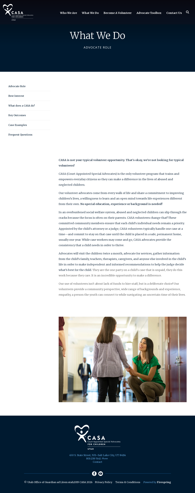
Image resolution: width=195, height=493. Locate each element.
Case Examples (17, 125)
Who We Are (68, 13)
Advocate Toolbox (148, 13)
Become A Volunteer (118, 13)
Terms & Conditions (127, 482)
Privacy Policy (103, 482)
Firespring (164, 482)
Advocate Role (17, 86)
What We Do (90, 13)
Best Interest (16, 95)
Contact (97, 461)
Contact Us (174, 13)
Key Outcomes (17, 115)
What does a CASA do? (21, 105)
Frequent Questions (20, 134)
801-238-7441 (93, 458)
